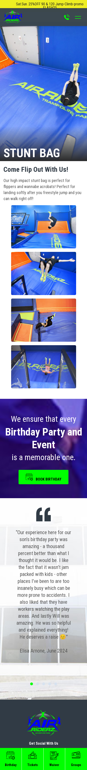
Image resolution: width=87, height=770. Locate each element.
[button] (43, 226)
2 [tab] (37, 683)
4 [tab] (49, 683)
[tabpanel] (43, 591)
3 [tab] (43, 683)
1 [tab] (31, 683)
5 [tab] (55, 683)
